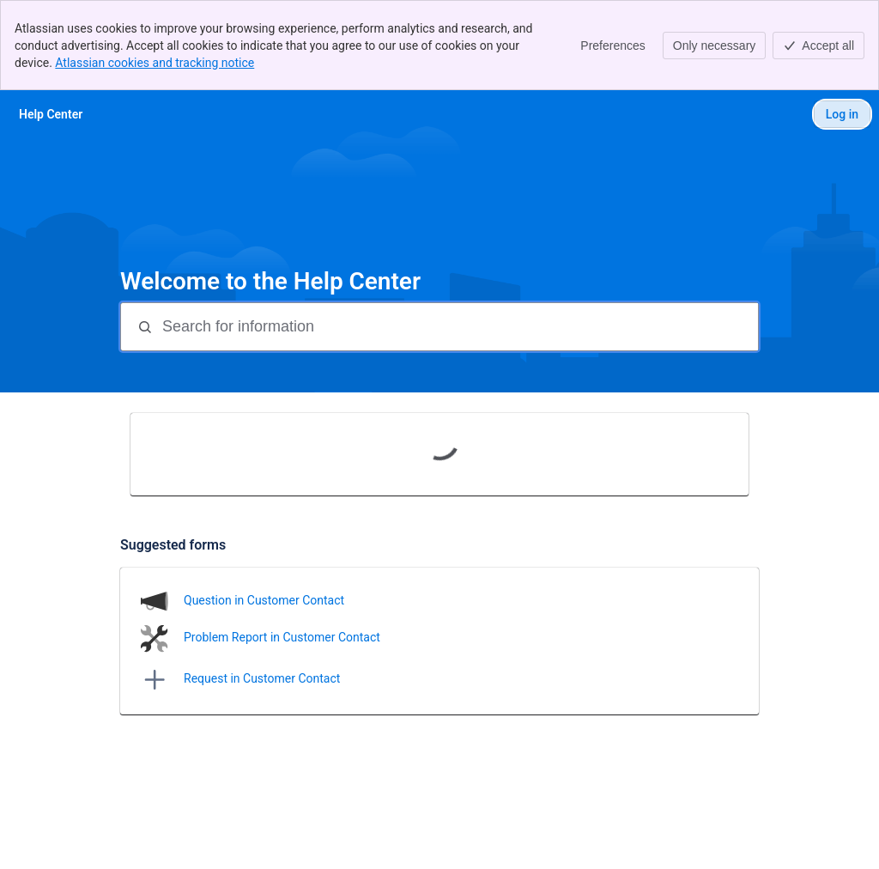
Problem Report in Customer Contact (282, 637)
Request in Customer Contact (262, 678)
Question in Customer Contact (264, 600)
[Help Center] (51, 114)
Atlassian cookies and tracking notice (154, 63)
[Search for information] (458, 326)
